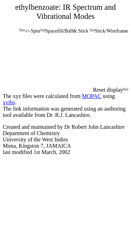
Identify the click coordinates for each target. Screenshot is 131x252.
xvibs (9, 102)
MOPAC (91, 96)
